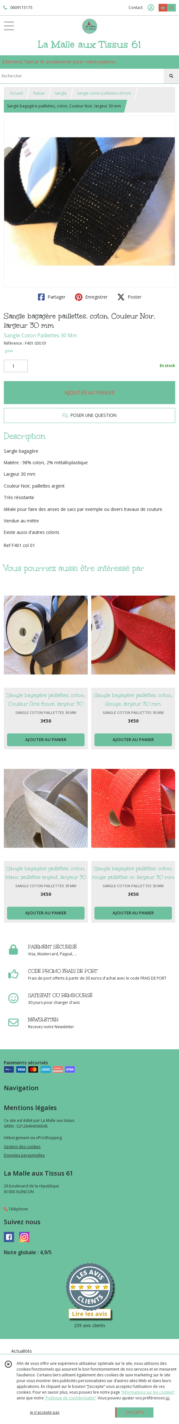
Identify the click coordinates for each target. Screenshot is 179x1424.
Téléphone (16, 1209)
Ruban (39, 93)
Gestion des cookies (22, 1146)
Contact (136, 7)
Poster (129, 297)
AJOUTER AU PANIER (90, 392)
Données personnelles (24, 1155)
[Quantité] (16, 366)
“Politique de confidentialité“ (70, 1398)
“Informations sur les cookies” (148, 1392)
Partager (51, 297)
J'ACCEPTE (135, 1412)
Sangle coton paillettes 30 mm (104, 93)
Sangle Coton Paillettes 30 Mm (40, 335)
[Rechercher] (171, 76)
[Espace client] (151, 7)
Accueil (16, 93)
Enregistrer (91, 297)
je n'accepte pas (44, 1412)
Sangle (61, 93)
